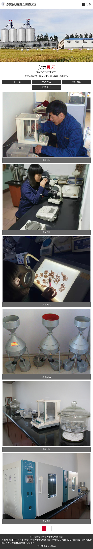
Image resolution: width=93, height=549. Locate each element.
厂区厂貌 (16, 82)
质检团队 (76, 82)
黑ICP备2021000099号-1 (12, 540)
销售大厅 (46, 87)
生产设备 (46, 82)
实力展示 (54, 76)
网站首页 (43, 76)
